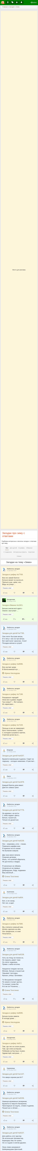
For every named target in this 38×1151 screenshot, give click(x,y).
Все (7, 548)
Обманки (29, 548)
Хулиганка (10, 892)
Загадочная (11, 1037)
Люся (9, 776)
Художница (11, 1068)
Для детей (13, 548)
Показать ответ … (8, 588)
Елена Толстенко (12, 877)
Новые (19, 556)
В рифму (22, 548)
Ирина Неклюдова (12, 673)
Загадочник (11, 599)
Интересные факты (20, 552)
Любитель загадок (13, 569)
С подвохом (8, 552)
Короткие (31, 552)
